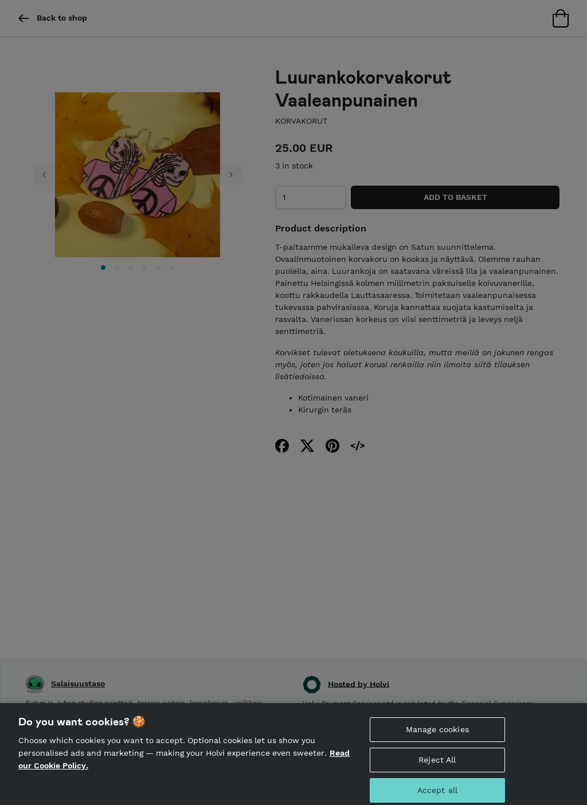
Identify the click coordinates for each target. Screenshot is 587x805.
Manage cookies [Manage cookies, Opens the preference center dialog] (437, 737)
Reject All (437, 767)
